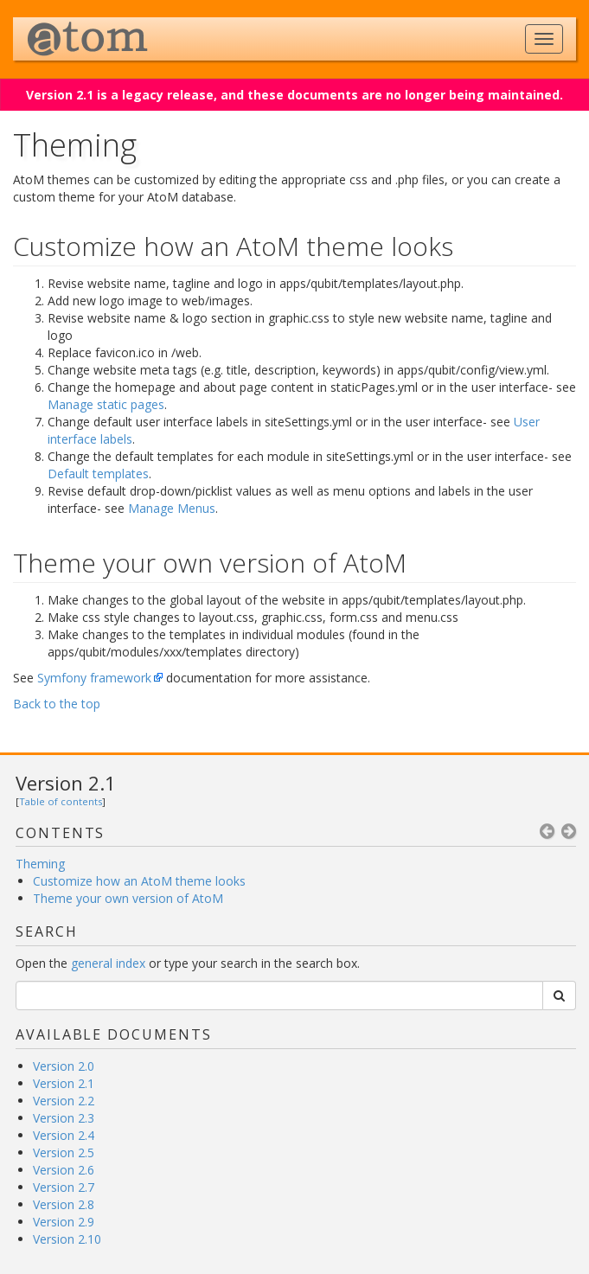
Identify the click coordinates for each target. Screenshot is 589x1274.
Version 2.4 (63, 1135)
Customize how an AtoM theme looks (139, 881)
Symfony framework (94, 677)
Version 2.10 (67, 1239)
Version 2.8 (63, 1204)
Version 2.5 (63, 1152)
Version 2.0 (63, 1066)
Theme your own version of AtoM (128, 898)
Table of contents (60, 801)
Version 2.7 (63, 1187)
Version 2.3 (63, 1118)
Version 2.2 (63, 1100)
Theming (40, 863)
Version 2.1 (66, 783)
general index (108, 963)
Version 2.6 (63, 1170)
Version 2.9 (63, 1221)
